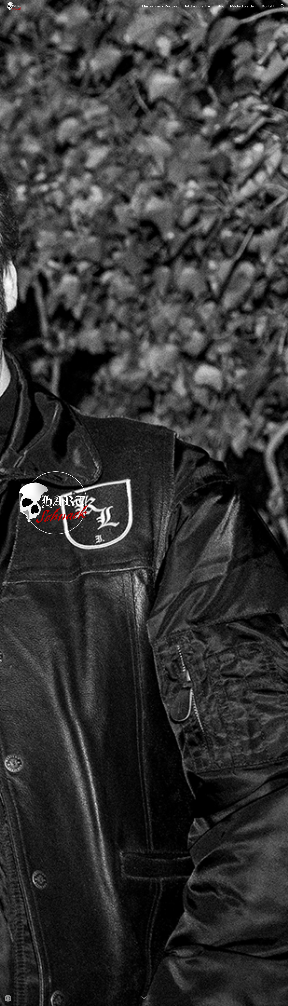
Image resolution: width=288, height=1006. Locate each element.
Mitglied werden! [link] (243, 6)
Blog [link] (220, 6)
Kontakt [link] (268, 6)
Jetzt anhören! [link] (195, 6)
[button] (282, 6)
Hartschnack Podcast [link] (160, 6)
